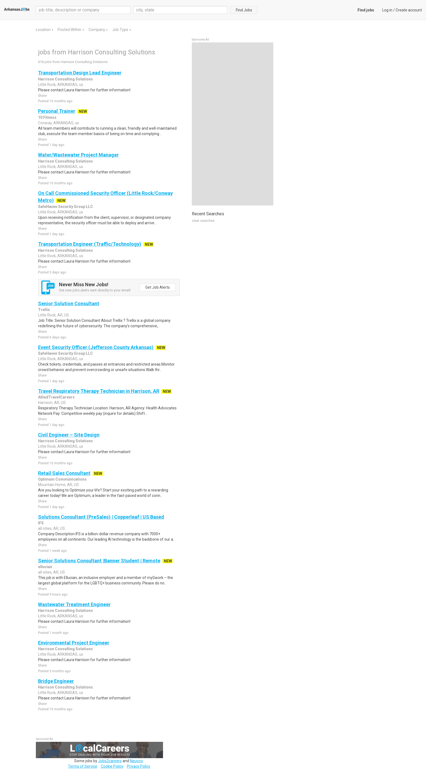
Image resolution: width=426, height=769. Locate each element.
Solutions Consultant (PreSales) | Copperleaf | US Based (101, 517)
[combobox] (180, 10)
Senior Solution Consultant (68, 303)
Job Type (120, 29)
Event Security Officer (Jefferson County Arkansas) (96, 347)
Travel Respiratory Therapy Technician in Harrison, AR (98, 391)
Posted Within (70, 29)
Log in (387, 10)
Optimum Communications (62, 479)
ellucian (45, 567)
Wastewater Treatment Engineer (74, 604)
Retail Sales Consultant (64, 473)
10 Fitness (47, 117)
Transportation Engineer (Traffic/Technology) (89, 244)
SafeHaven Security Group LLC (65, 206)
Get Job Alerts (157, 287)
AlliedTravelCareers (56, 397)
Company (97, 29)
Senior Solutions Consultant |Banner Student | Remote (99, 560)
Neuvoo (136, 761)
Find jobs (366, 10)
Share (42, 96)
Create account (409, 10)
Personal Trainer (56, 111)
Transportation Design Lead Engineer (79, 73)
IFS (41, 523)
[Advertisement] (232, 124)
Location (43, 29)
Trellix (44, 309)
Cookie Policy (112, 766)
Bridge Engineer (56, 681)
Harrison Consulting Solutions (65, 79)
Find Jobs (244, 10)
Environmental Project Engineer (73, 643)
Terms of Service (82, 766)
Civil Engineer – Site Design (68, 435)
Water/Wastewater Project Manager (78, 155)
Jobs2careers (110, 761)
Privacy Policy (138, 766)
